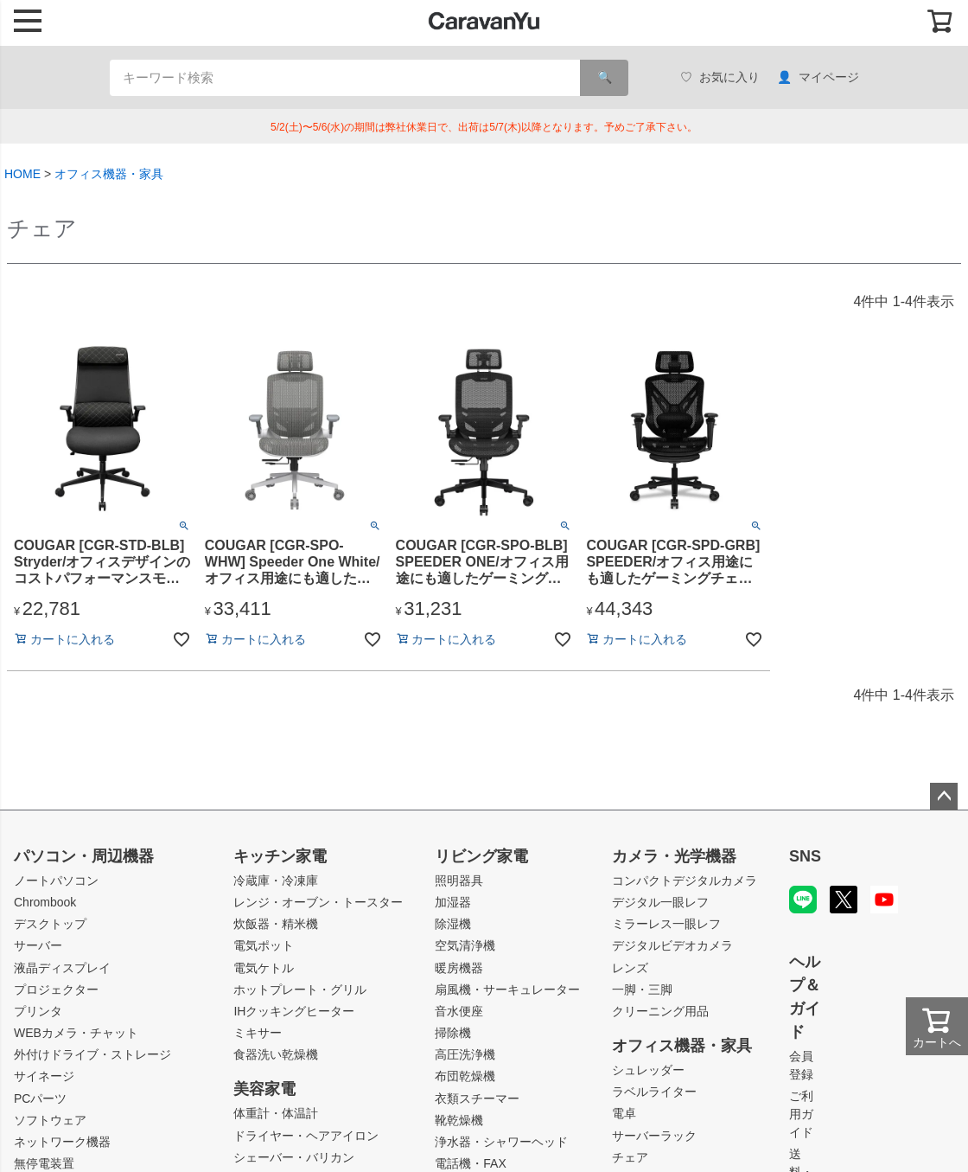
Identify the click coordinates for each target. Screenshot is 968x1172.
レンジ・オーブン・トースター (318, 902)
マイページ (818, 77)
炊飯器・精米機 (275, 924)
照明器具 (459, 880)
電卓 (624, 1113)
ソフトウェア (50, 1120)
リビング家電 (481, 856)
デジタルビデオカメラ (672, 945)
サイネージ (44, 1076)
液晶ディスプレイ (62, 968)
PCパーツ (40, 1098)
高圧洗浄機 (465, 1054)
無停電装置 (44, 1163)
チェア (630, 1157)
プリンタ (38, 1011)
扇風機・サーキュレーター (507, 989)
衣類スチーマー (477, 1098)
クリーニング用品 (660, 1011)
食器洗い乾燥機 (275, 1054)
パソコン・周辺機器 (84, 856)
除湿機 (453, 924)
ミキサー (257, 1033)
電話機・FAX (470, 1163)
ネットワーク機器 (62, 1142)
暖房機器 (459, 968)
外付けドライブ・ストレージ (92, 1054)
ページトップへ (944, 796)
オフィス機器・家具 (108, 174)
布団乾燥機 (465, 1076)
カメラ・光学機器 (674, 856)
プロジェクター (56, 989)
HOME (22, 174)
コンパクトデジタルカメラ (684, 880)
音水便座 (459, 1011)
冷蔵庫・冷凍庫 (275, 880)
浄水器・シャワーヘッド (501, 1142)
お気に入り (720, 77)
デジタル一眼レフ (660, 902)
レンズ (630, 968)
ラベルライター (654, 1091)
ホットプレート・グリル (299, 989)
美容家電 (264, 1089)
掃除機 (453, 1033)
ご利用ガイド (801, 1114)
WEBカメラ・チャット (76, 1033)
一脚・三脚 (642, 989)
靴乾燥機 (459, 1120)
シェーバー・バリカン (293, 1157)
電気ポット (263, 945)
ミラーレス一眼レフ (666, 924)
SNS (805, 856)
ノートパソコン (56, 880)
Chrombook (45, 902)
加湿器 (453, 902)
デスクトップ (50, 924)
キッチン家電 (280, 856)
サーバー (38, 945)
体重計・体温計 (275, 1113)
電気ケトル (263, 968)
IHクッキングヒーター (293, 1011)
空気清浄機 (465, 945)
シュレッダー (648, 1070)
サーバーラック (654, 1136)
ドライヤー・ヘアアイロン (306, 1136)
